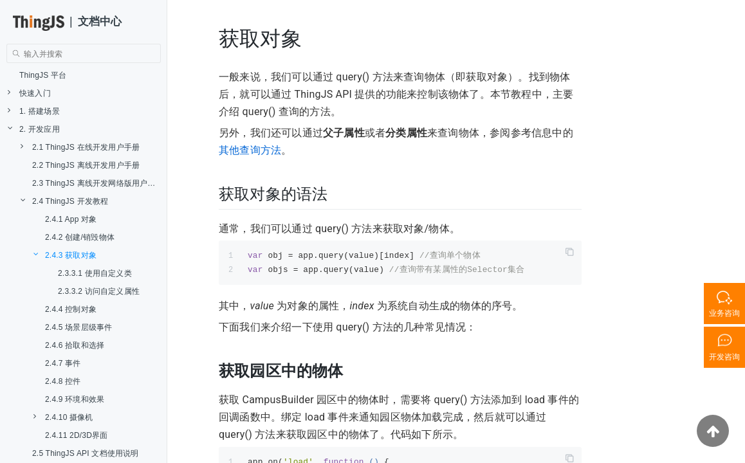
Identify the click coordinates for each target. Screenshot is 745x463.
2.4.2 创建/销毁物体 (80, 237)
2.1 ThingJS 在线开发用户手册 (80, 147)
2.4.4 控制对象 (71, 309)
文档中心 (100, 21)
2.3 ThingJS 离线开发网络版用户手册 (97, 183)
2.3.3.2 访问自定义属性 (99, 291)
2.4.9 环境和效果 (74, 399)
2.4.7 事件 (63, 363)
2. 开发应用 (34, 129)
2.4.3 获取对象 (65, 255)
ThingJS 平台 (42, 75)
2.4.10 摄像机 (63, 417)
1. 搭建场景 (34, 111)
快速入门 (29, 93)
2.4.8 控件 (63, 381)
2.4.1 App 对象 (71, 219)
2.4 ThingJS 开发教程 (64, 201)
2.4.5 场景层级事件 (78, 327)
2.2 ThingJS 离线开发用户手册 (86, 165)
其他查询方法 (250, 150)
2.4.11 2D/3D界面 (76, 435)
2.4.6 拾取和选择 (74, 345)
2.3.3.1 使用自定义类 (95, 273)
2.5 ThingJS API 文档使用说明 (85, 453)
